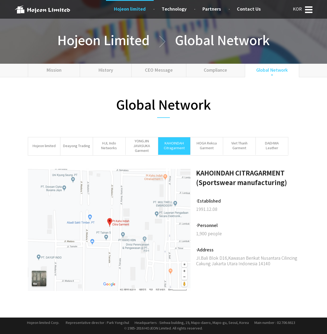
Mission (53, 70)
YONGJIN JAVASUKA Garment (141, 146)
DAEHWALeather (272, 146)
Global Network (272, 70)
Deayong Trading (76, 146)
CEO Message (159, 70)
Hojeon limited (44, 146)
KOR (297, 9)
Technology (174, 9)
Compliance (215, 70)
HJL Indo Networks (109, 146)
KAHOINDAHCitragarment (174, 146)
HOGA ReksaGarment (207, 146)
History (105, 70)
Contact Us (249, 9)
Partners (211, 9)
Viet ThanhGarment (239, 146)
